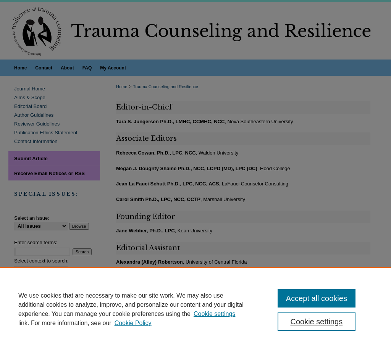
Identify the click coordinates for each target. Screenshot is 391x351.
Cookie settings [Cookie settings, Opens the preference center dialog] (316, 321)
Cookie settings (214, 314)
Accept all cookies (316, 298)
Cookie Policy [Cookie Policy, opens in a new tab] (133, 323)
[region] (195, 309)
